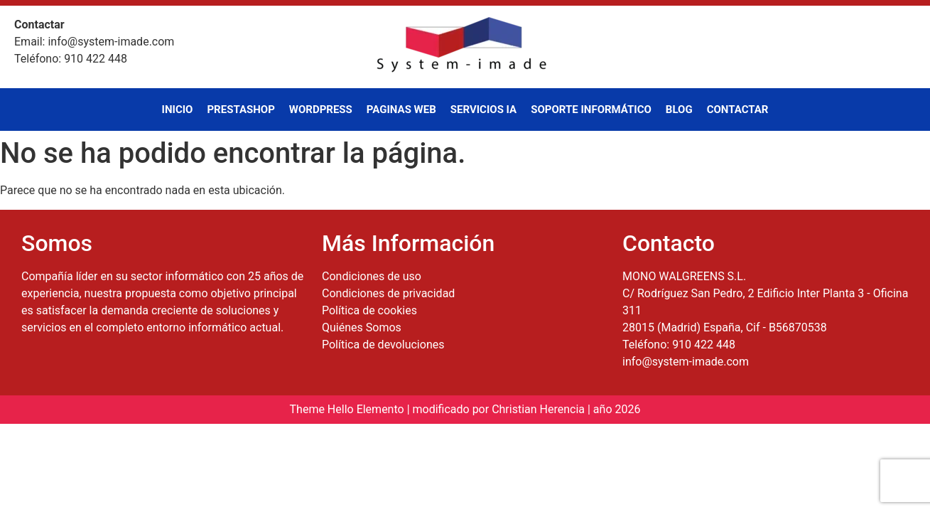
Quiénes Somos (361, 327)
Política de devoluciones (383, 344)
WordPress (320, 109)
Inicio (177, 109)
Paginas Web (401, 109)
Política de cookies (369, 310)
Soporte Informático (591, 109)
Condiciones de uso (371, 276)
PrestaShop (240, 109)
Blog (679, 109)
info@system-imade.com (685, 361)
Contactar (738, 109)
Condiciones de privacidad (388, 293)
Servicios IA (483, 109)
